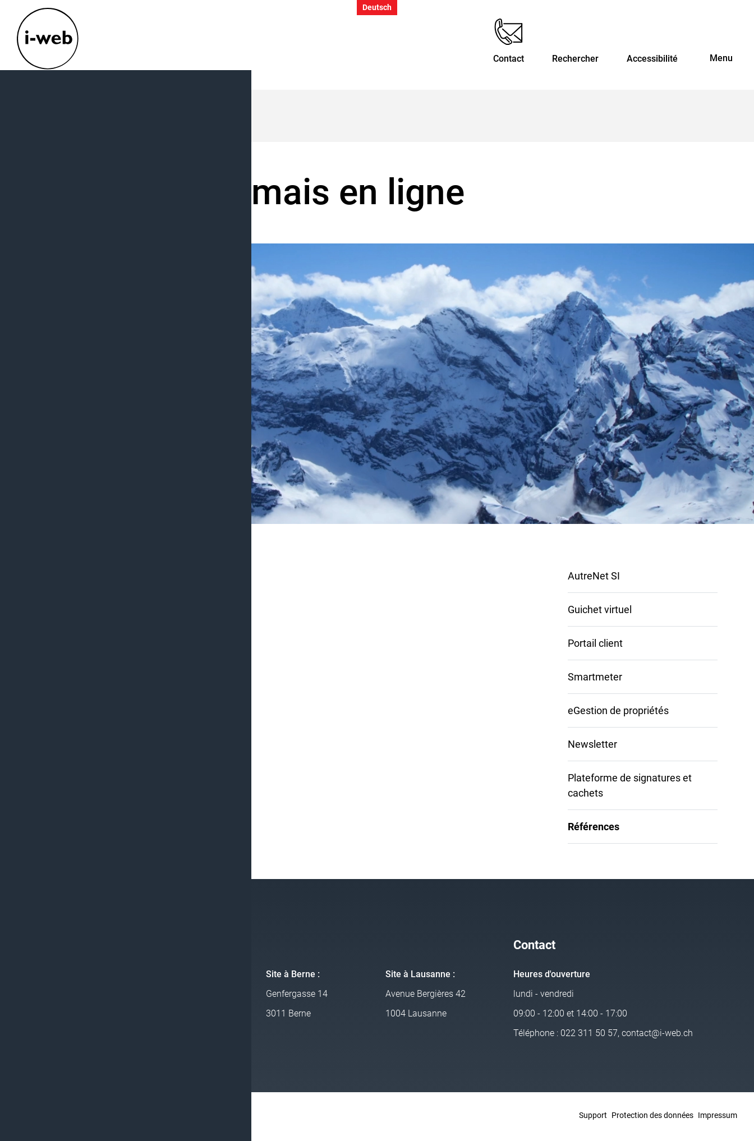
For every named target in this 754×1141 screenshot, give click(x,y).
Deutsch (377, 7)
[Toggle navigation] (721, 45)
